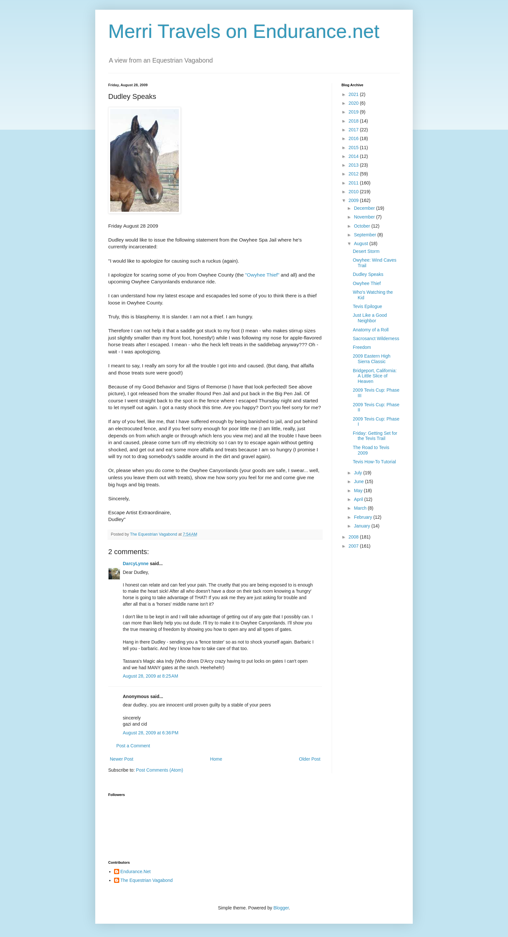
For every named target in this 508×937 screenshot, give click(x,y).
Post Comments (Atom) (159, 770)
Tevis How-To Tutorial (374, 461)
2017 (354, 129)
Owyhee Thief (367, 283)
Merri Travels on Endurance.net (243, 31)
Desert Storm (366, 251)
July (358, 472)
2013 (354, 165)
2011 (354, 182)
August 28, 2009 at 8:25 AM (150, 676)
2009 (354, 200)
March (361, 508)
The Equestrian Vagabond (147, 880)
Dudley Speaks (368, 274)
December (365, 208)
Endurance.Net (136, 871)
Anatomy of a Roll (371, 329)
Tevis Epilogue (367, 306)
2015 (354, 147)
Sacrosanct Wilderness (376, 338)
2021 (354, 94)
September (365, 234)
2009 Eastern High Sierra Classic (371, 358)
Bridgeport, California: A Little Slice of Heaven (375, 376)
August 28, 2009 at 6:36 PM (151, 732)
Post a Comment (133, 745)
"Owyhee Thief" (262, 275)
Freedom (362, 347)
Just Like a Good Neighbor (370, 318)
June (359, 481)
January (362, 525)
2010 (354, 191)
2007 (354, 546)
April (359, 499)
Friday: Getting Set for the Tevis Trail (375, 436)
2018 (354, 121)
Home (216, 759)
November (365, 216)
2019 (354, 111)
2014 (354, 156)
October (362, 226)
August (361, 243)
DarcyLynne (136, 563)
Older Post (309, 759)
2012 (354, 173)
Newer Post (121, 759)
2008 (354, 537)
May (359, 490)
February (363, 517)
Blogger (281, 907)
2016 (354, 138)
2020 (354, 103)
